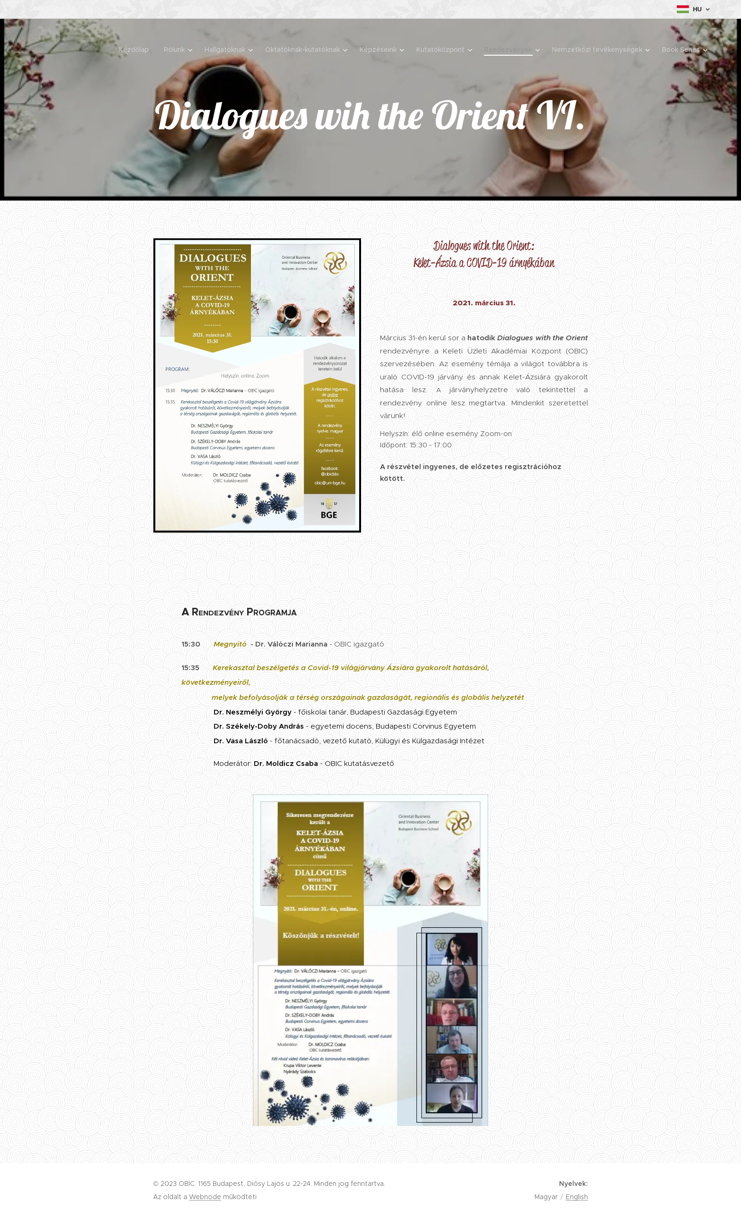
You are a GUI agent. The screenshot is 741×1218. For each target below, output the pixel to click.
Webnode (205, 1197)
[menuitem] (136, 49)
